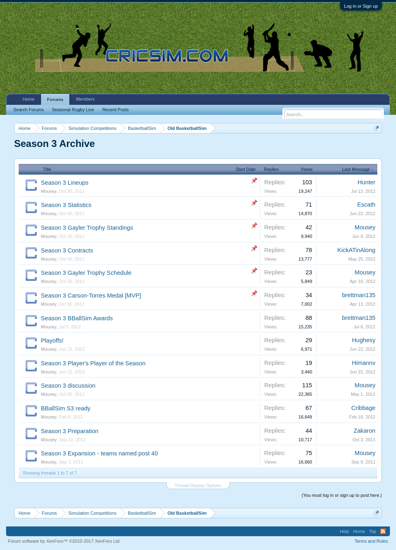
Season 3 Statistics (66, 205)
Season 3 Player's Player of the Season (93, 363)
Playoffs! (52, 340)
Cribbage (363, 408)
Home (28, 99)
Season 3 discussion (68, 385)
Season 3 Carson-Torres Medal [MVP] (91, 295)
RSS (383, 531)
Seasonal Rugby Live (73, 109)
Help (344, 531)
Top (373, 531)
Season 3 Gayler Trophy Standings (87, 227)
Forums (55, 99)
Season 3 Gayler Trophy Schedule (86, 273)
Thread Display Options (198, 485)
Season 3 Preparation (70, 431)
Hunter (366, 182)
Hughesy (363, 340)
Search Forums (28, 109)
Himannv (363, 363)
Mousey (49, 191)
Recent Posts (115, 109)
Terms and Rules (371, 541)
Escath (366, 204)
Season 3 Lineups (64, 182)
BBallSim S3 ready (65, 408)
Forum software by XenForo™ (64, 541)
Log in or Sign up (361, 6)
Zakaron (364, 430)
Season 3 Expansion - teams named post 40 (99, 453)
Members (85, 99)
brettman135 (358, 295)
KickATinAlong (357, 250)
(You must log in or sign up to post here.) (342, 495)
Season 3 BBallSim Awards (77, 318)
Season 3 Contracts (67, 250)
